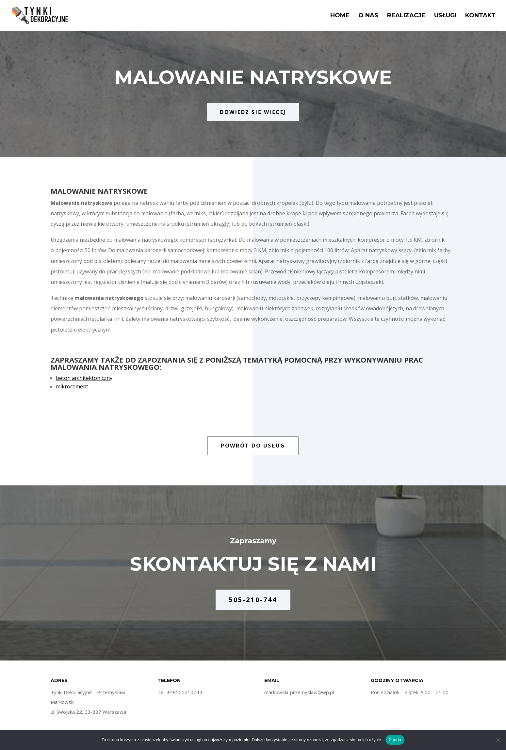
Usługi (445, 16)
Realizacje (406, 16)
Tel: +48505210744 (179, 692)
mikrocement (72, 386)
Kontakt (480, 16)
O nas (368, 16)
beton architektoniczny (84, 378)
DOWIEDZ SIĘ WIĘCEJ (253, 112)
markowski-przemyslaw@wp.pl (299, 692)
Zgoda (395, 739)
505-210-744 (253, 599)
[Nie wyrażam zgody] (498, 740)
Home (340, 16)
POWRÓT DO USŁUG (253, 445)
